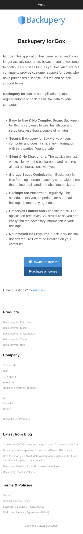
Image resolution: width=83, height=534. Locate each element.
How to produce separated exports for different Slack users (37, 450)
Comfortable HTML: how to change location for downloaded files (40, 444)
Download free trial (44, 262)
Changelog (9, 376)
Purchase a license (43, 271)
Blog (5, 370)
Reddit (7, 409)
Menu (41, 4)
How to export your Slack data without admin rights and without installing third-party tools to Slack (40, 458)
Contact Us (9, 365)
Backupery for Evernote (17, 322)
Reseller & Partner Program (19, 387)
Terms (6, 495)
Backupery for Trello (15, 339)
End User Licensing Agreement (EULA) (26, 512)
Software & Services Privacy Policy (23, 506)
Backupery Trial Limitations (19, 472)
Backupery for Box (14, 344)
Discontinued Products (16, 418)
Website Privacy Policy (16, 500)
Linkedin (8, 403)
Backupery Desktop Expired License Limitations (31, 466)
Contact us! (37, 290)
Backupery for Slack (15, 327)
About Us (8, 382)
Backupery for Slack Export (19, 333)
